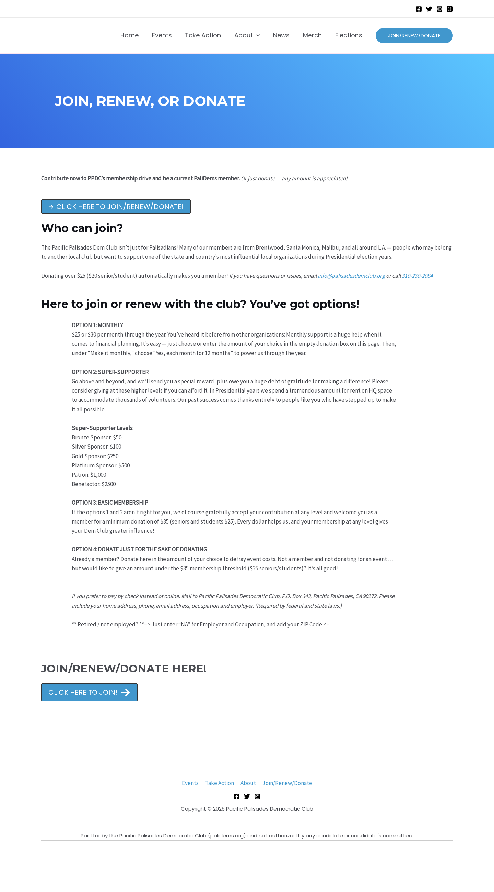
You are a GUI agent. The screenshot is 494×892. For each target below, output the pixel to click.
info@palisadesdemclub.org (351, 275)
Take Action (219, 783)
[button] (116, 206)
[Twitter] (429, 9)
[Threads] (450, 9)
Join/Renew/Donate (286, 783)
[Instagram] (439, 9)
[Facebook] (419, 9)
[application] (259, 35)
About (248, 783)
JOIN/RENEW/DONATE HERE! (126, 668)
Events (191, 783)
